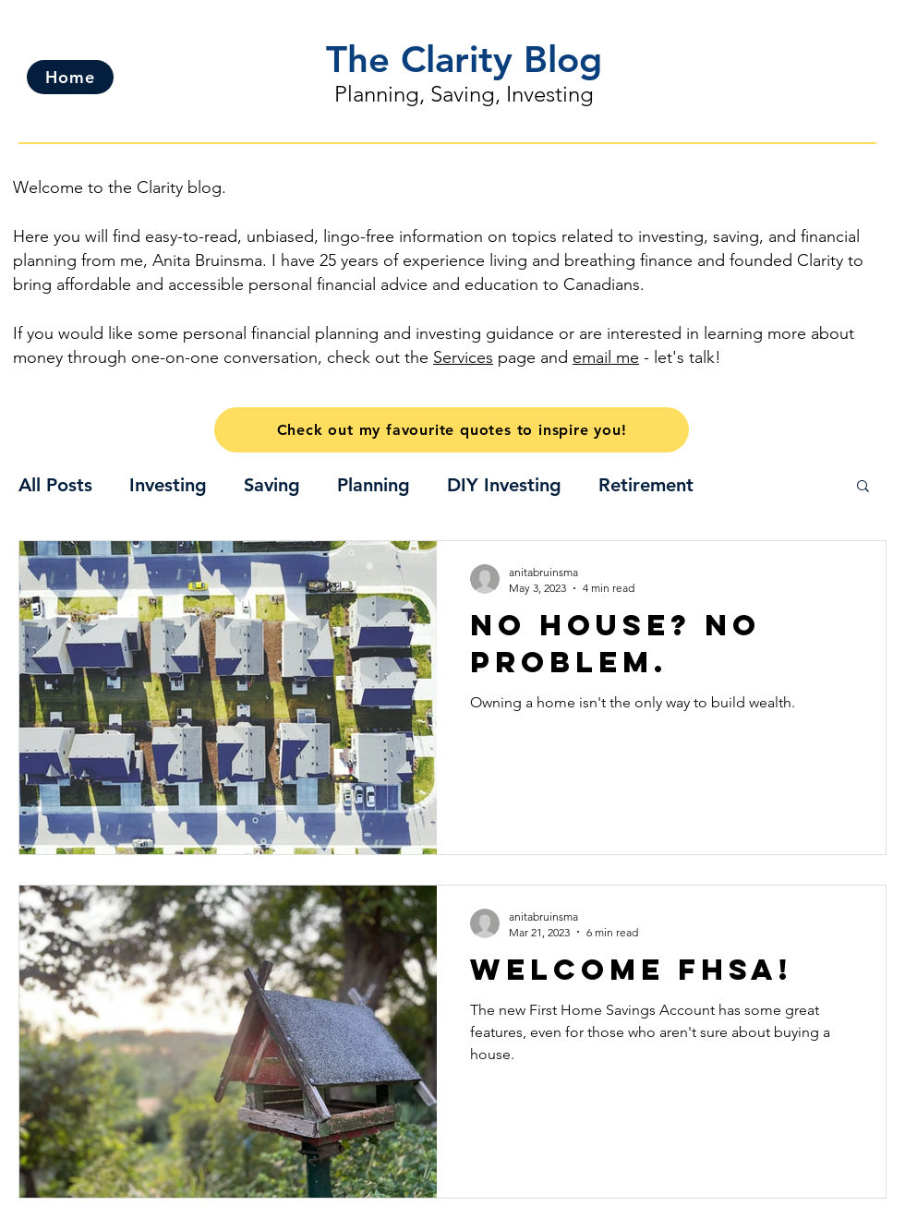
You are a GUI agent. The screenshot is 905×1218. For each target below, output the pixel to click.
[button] (863, 487)
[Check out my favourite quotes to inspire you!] (451, 429)
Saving (272, 485)
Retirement (646, 485)
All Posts (55, 485)
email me (606, 357)
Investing (168, 485)
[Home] (70, 77)
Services (463, 357)
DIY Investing (504, 485)
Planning (373, 485)
